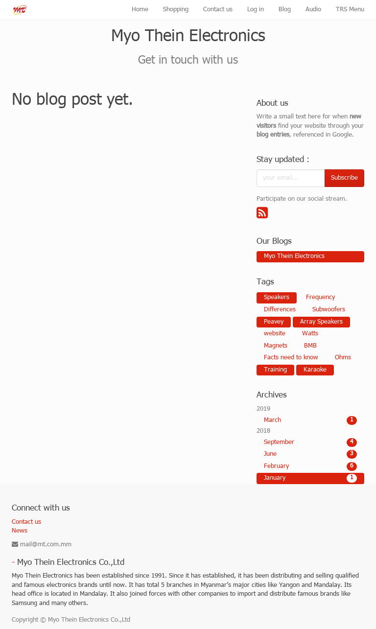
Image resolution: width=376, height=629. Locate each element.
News (19, 531)
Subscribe (344, 178)
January (310, 478)
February (310, 466)
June (310, 454)
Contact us (26, 522)
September (310, 442)
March (310, 420)
